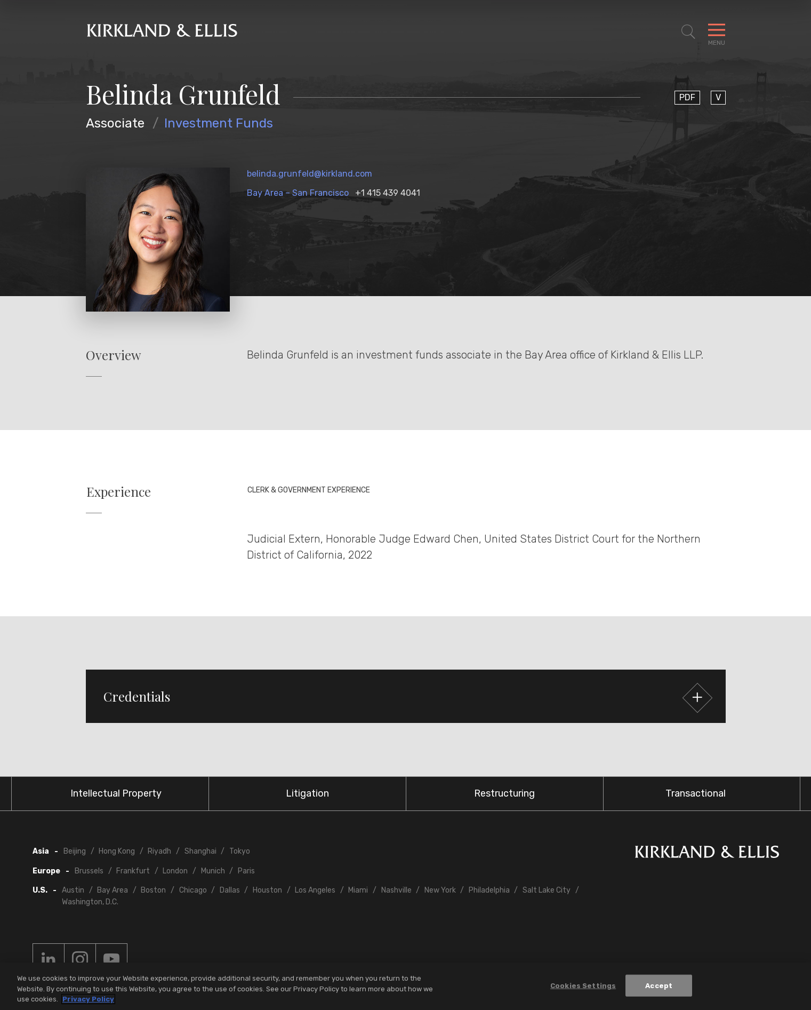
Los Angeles (315, 890)
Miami (358, 890)
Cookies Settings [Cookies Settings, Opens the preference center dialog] (583, 986)
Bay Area (112, 890)
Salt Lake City (547, 890)
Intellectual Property (116, 793)
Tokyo (239, 851)
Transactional (695, 793)
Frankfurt (133, 871)
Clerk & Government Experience (308, 490)
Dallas (230, 890)
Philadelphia (489, 890)
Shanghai (200, 851)
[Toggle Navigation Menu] (717, 32)
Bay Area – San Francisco (298, 193)
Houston (267, 890)
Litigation (307, 793)
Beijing (74, 851)
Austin (73, 890)
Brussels (89, 871)
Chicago (193, 890)
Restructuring (504, 793)
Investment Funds (218, 123)
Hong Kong (117, 851)
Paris (246, 871)
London (175, 871)
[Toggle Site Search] (688, 32)
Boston (153, 890)
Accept (658, 986)
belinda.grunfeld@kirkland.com (309, 174)
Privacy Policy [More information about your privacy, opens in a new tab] (88, 1000)
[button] (406, 696)
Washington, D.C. (90, 901)
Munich (213, 871)
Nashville (396, 890)
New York (440, 890)
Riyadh (159, 851)
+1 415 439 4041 (387, 193)
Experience (118, 491)
